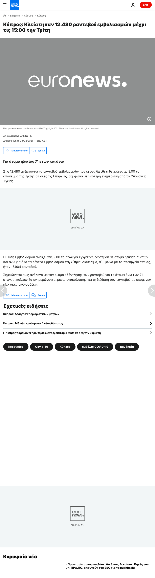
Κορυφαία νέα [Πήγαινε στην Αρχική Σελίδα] (20, 556)
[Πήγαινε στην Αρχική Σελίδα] (14, 5)
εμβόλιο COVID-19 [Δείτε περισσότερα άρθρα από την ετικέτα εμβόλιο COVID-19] (95, 346)
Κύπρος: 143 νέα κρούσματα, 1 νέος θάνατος (33, 323)
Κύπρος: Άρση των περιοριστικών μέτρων (31, 314)
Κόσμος (28, 15)
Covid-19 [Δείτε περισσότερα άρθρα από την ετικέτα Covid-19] (41, 346)
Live (146, 4)
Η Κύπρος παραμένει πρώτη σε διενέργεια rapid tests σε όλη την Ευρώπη (52, 332)
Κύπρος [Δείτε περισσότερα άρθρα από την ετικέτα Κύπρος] (65, 346)
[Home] (4, 15)
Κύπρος (41, 15)
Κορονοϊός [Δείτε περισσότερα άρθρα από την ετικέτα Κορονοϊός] (15, 346)
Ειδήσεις (15, 15)
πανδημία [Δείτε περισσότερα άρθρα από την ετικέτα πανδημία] (127, 346)
